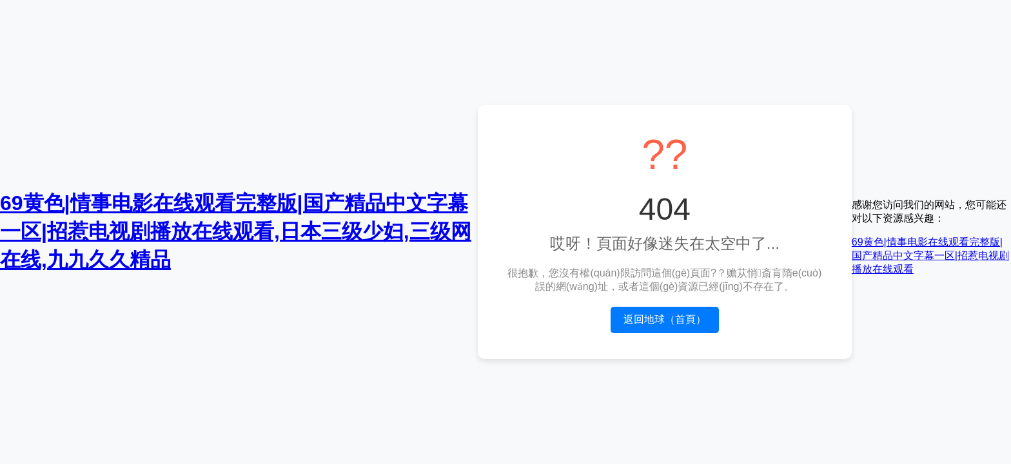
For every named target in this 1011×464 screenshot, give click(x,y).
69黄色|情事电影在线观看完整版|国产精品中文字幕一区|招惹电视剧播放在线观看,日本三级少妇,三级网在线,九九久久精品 (235, 231)
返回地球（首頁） (664, 319)
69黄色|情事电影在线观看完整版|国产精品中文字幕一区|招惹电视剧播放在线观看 (930, 256)
